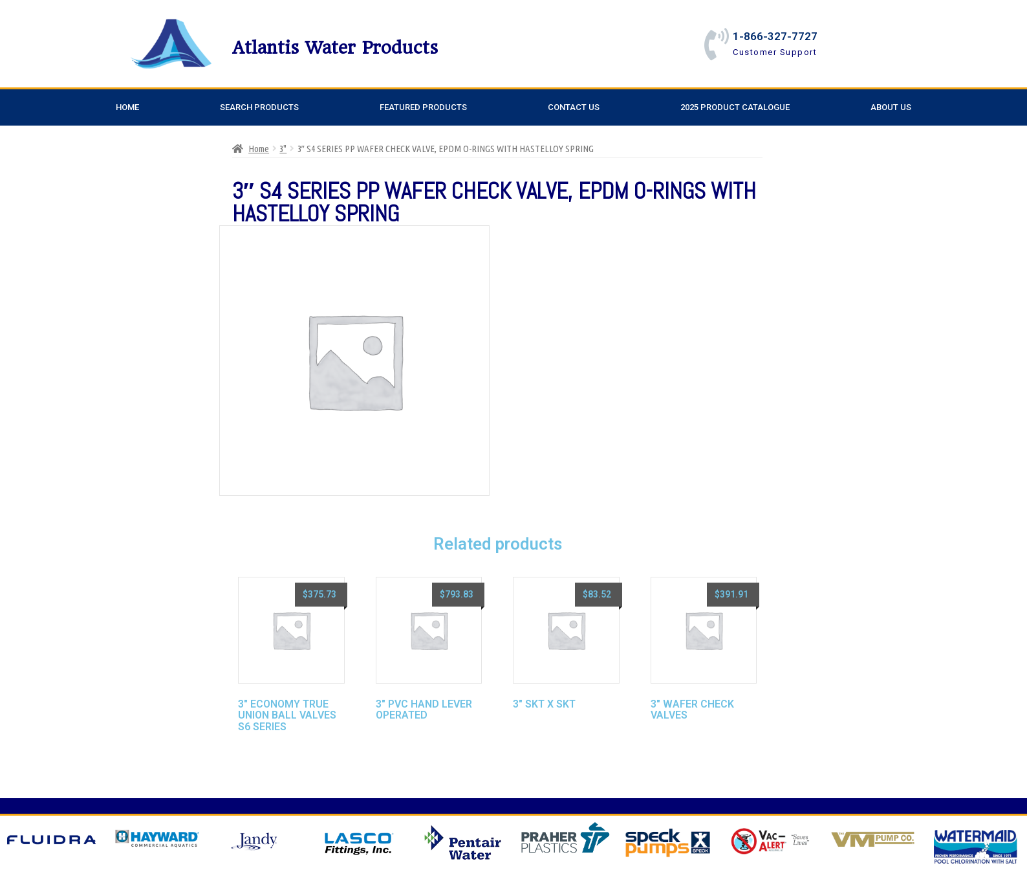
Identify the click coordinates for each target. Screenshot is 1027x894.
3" (282, 148)
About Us (890, 107)
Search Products (259, 107)
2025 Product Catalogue (735, 107)
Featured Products (423, 107)
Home (127, 107)
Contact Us (574, 107)
